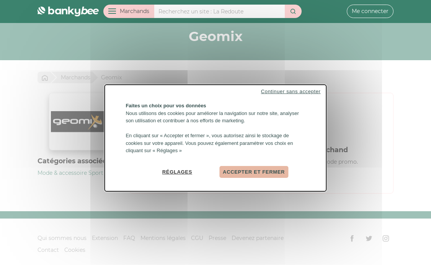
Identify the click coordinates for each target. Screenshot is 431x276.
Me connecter (370, 11)
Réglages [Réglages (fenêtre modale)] (177, 171)
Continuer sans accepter (291, 91)
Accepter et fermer (254, 171)
